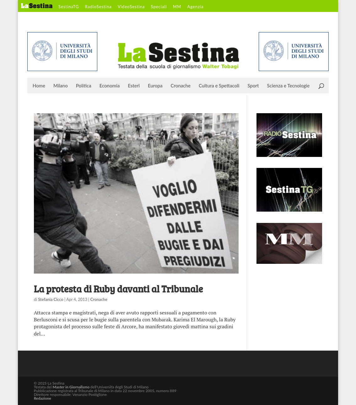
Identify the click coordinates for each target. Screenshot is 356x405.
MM (177, 7)
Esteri (134, 85)
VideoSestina (131, 7)
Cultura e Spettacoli (219, 85)
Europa (155, 85)
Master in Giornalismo (71, 387)
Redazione (42, 398)
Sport (253, 85)
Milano (60, 85)
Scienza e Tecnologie (288, 85)
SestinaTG (68, 7)
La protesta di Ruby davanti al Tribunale (118, 288)
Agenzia (195, 7)
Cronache (181, 85)
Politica (83, 85)
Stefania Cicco (50, 299)
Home (39, 85)
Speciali (159, 7)
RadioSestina (98, 7)
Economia (110, 85)
